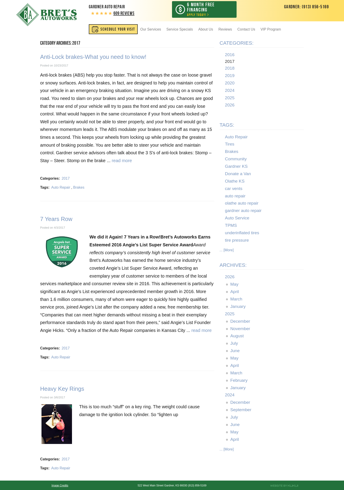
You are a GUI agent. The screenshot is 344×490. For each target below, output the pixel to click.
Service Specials (179, 30)
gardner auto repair (243, 211)
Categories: (236, 43)
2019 (230, 76)
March (236, 299)
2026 (230, 105)
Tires (229, 144)
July (234, 344)
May (234, 285)
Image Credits (60, 485)
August (237, 336)
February (239, 380)
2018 (230, 68)
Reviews (225, 30)
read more (122, 161)
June (235, 351)
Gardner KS (236, 167)
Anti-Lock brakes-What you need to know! (93, 57)
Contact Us (246, 30)
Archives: (233, 266)
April (234, 292)
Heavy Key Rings (62, 389)
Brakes (78, 188)
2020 (230, 83)
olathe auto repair (241, 203)
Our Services (150, 30)
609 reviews (124, 13)
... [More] (227, 250)
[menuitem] (113, 30)
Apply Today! (207, 9)
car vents (233, 189)
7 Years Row (56, 219)
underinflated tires (242, 233)
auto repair (235, 196)
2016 (230, 55)
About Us (205, 30)
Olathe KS (234, 181)
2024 (230, 90)
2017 (66, 179)
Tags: (227, 125)
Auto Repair (60, 188)
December (240, 321)
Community (236, 159)
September (240, 410)
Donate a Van (238, 174)
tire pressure (237, 240)
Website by (284, 485)
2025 (230, 98)
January (238, 307)
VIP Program (271, 30)
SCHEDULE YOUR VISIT (117, 30)
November (240, 329)
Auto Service (237, 218)
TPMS (231, 226)
